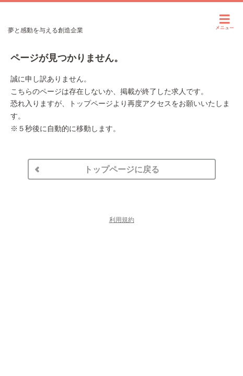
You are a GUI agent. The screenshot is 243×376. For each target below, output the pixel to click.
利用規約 (121, 220)
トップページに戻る (121, 169)
